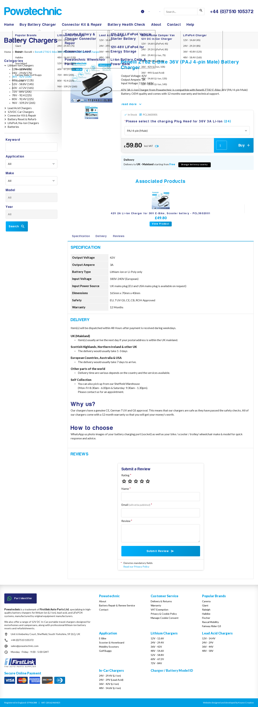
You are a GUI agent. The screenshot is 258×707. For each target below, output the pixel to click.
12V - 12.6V (157, 638)
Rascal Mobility (210, 621)
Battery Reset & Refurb (22, 119)
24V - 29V (207, 642)
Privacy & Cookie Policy (164, 613)
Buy (245, 145)
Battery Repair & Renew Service (117, 605)
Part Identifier (19, 598)
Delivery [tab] (101, 236)
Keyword (13, 139)
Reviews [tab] (119, 236)
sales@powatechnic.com (24, 645)
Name (125, 488)
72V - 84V (156, 663)
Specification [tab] (81, 236)
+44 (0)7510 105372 (22, 639)
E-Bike (102, 638)
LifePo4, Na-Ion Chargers (23, 123)
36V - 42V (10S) (21, 76)
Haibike (206, 613)
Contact (174, 24)
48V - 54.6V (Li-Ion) (110, 688)
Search (17, 226)
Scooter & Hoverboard (111, 642)
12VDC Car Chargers (21, 111)
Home (9, 24)
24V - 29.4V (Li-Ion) (110, 675)
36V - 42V (156, 646)
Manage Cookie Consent (165, 617)
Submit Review (161, 551)
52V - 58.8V (157, 654)
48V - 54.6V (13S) (23, 80)
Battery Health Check (126, 24)
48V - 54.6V (157, 650)
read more (132, 104)
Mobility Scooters (109, 646)
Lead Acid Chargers (20, 108)
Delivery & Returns (161, 601)
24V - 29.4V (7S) (22, 73)
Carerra (206, 601)
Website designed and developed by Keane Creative (228, 702)
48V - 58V (207, 650)
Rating (125, 475)
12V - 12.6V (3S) (22, 69)
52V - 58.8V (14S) (23, 84)
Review (125, 521)
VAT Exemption (159, 609)
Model (10, 190)
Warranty (156, 605)
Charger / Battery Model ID (172, 670)
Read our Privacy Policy (136, 566)
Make (10, 173)
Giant (205, 605)
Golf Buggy (105, 650)
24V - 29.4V (157, 642)
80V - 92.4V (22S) (23, 99)
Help (190, 24)
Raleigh (206, 609)
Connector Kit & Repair (82, 24)
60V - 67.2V (157, 659)
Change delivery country (194, 165)
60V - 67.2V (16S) (23, 87)
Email (135, 504)
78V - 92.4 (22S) (22, 95)
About (156, 24)
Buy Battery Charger (38, 24)
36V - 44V (207, 646)
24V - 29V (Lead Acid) (111, 679)
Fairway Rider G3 (211, 626)
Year (9, 207)
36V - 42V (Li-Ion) (109, 683)
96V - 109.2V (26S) (23, 102)
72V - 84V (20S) (21, 91)
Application (15, 156)
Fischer (206, 617)
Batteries (13, 126)
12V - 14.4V (208, 638)
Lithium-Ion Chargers (21, 65)
